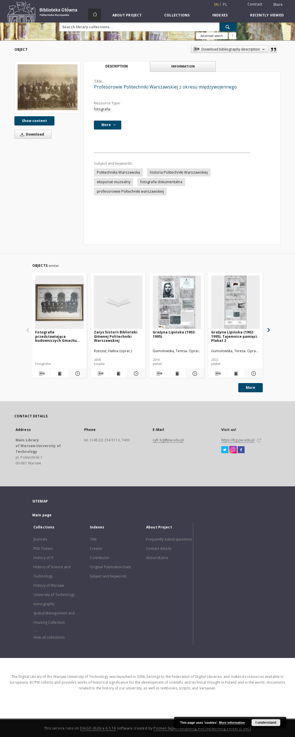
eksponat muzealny (114, 181)
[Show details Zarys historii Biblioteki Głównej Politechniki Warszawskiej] (135, 373)
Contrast (254, 4)
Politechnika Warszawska (118, 172)
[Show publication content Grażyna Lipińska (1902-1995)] (177, 373)
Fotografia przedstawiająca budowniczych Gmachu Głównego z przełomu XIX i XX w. (59, 336)
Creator (96, 548)
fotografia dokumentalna (161, 181)
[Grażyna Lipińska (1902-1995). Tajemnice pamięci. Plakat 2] (235, 302)
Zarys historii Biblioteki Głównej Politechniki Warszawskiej (115, 336)
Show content (34, 120)
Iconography (43, 603)
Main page (42, 515)
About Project (127, 15)
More (250, 387)
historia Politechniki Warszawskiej (179, 172)
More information (232, 722)
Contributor (99, 557)
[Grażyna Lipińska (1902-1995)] (177, 302)
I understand (266, 723)
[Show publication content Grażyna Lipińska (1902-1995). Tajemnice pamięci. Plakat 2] (236, 373)
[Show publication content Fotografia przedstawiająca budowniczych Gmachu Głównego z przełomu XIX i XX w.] (59, 373)
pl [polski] (225, 4)
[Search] (228, 26)
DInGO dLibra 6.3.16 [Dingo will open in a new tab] (98, 728)
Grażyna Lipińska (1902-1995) (174, 334)
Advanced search (212, 36)
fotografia (102, 109)
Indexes (220, 15)
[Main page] (94, 15)
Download (31, 134)
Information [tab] (183, 66)
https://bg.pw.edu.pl (238, 440)
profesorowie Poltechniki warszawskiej (130, 191)
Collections (177, 15)
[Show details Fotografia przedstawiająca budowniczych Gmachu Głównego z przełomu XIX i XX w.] (77, 373)
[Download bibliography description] (41, 373)
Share (278, 4)
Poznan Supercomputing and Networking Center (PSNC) (202, 728)
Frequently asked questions (169, 539)
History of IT (43, 557)
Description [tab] (116, 66)
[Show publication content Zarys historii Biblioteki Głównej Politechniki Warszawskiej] (118, 373)
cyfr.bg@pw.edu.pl (168, 440)
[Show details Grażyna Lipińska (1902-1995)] (194, 373)
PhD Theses (43, 548)
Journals (40, 539)
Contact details (158, 548)
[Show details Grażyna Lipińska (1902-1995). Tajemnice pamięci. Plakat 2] (253, 373)
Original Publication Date (110, 567)
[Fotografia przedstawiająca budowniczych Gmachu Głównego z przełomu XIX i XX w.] (59, 302)
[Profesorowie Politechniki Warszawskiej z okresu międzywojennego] (47, 87)
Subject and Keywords (108, 576)
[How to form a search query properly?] (232, 35)
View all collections (49, 637)
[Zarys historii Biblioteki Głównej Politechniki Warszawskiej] (118, 302)
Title (93, 539)
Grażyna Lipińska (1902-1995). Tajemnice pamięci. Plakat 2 (234, 336)
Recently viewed (267, 15)
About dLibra (157, 557)
